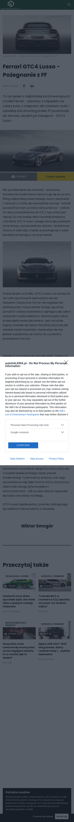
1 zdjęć (10, 586)
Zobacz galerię (55, 176)
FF (45, 374)
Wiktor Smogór (37, 526)
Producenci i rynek (17, 576)
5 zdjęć (46, 633)
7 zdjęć (46, 586)
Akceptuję (61, 816)
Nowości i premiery (52, 576)
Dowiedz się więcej (43, 816)
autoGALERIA (9, 56)
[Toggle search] (69, 5)
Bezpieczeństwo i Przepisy (16, 624)
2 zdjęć (10, 633)
